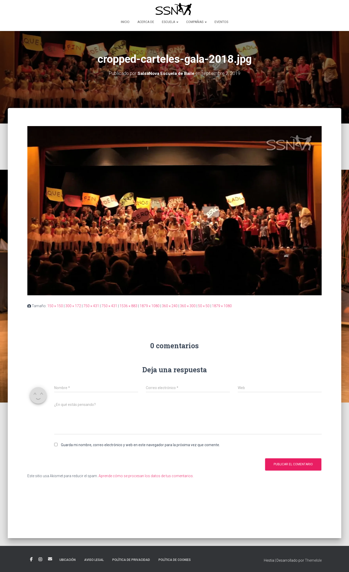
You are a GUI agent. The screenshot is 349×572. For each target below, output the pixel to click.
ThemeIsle (313, 560)
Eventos (221, 22)
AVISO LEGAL (94, 560)
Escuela (170, 22)
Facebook (31, 560)
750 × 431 (91, 306)
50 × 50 (204, 306)
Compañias (196, 22)
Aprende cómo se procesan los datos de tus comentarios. (146, 476)
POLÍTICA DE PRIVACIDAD (131, 560)
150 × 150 (55, 306)
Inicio (125, 22)
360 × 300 (188, 306)
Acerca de (145, 22)
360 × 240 (170, 306)
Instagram (40, 560)
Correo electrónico (50, 558)
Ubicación (67, 560)
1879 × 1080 (150, 306)
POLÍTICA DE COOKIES (174, 560)
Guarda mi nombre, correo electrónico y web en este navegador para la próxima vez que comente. (140, 445)
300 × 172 (73, 306)
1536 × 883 (128, 306)
